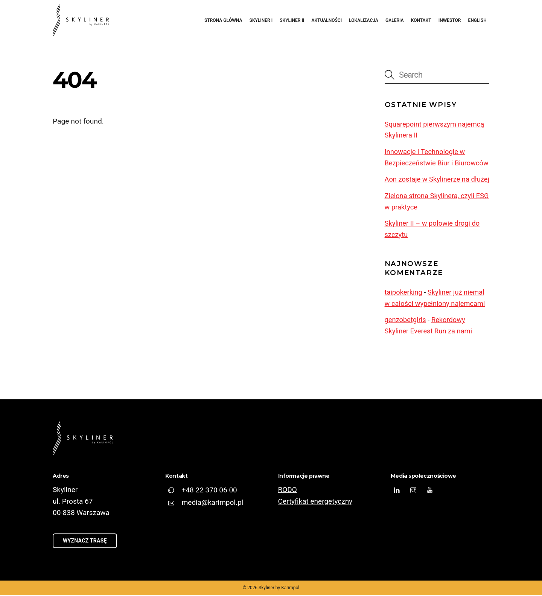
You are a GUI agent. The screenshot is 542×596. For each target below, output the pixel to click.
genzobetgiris (405, 320)
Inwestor (449, 20)
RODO (287, 490)
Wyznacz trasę (85, 541)
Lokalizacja (363, 20)
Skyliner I (261, 20)
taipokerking (403, 292)
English (477, 20)
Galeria (394, 20)
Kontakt (421, 20)
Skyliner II (292, 20)
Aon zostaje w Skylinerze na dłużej (437, 179)
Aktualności (326, 20)
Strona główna (223, 20)
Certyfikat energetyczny (315, 501)
